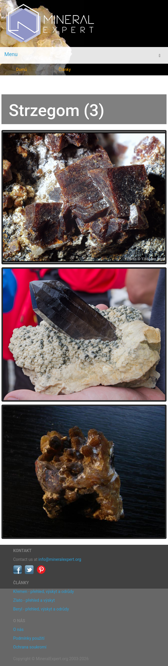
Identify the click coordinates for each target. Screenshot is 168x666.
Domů (21, 69)
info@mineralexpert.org (60, 559)
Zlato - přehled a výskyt (34, 600)
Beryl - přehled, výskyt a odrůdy (41, 609)
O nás (18, 629)
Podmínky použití (28, 638)
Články (64, 69)
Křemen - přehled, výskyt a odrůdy (43, 591)
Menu (11, 54)
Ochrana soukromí (29, 647)
